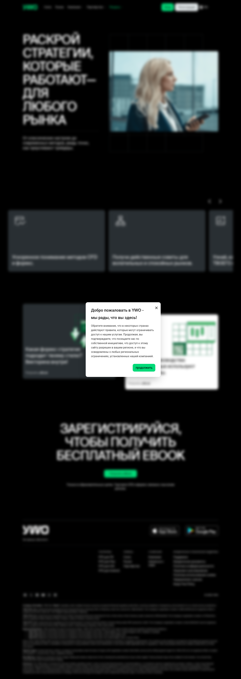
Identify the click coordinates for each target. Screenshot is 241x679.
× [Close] (156, 308)
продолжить (144, 367)
